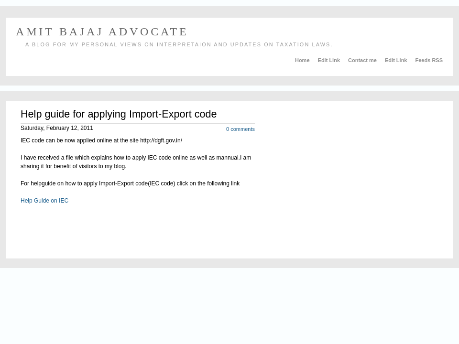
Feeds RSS (429, 60)
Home (303, 60)
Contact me (363, 60)
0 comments (240, 129)
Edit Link (330, 60)
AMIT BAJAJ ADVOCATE (102, 31)
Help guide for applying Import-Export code (119, 114)
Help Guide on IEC (44, 200)
